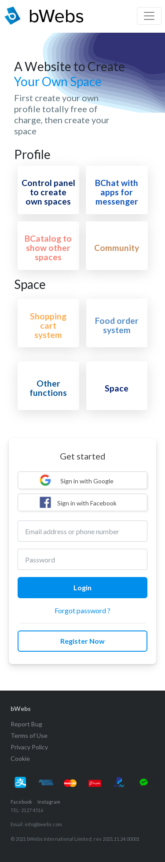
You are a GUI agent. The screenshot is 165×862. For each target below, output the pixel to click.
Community (116, 247)
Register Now (82, 641)
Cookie (20, 758)
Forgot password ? (82, 610)
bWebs (21, 708)
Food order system (117, 325)
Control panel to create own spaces (48, 192)
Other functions (48, 388)
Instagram (48, 802)
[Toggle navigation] (149, 16)
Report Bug (26, 724)
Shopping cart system (48, 325)
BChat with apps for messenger (116, 192)
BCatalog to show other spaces (48, 248)
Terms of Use (29, 735)
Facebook (21, 802)
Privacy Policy (29, 747)
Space (116, 388)
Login (82, 587)
